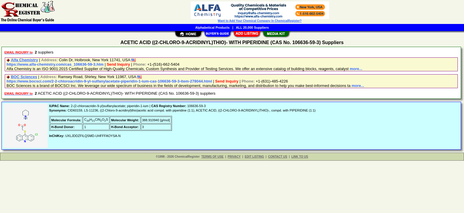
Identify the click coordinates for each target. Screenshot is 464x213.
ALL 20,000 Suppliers (252, 27)
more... (356, 69)
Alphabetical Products (212, 27)
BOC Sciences (24, 77)
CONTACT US (277, 156)
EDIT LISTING (254, 156)
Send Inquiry (118, 64)
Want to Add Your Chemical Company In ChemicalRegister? (260, 20)
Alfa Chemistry (24, 60)
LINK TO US (299, 156)
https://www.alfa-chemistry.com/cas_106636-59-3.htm (55, 64)
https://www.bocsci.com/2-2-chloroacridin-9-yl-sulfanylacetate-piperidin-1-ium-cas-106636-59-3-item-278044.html (109, 81)
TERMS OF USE (212, 156)
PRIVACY (234, 156)
